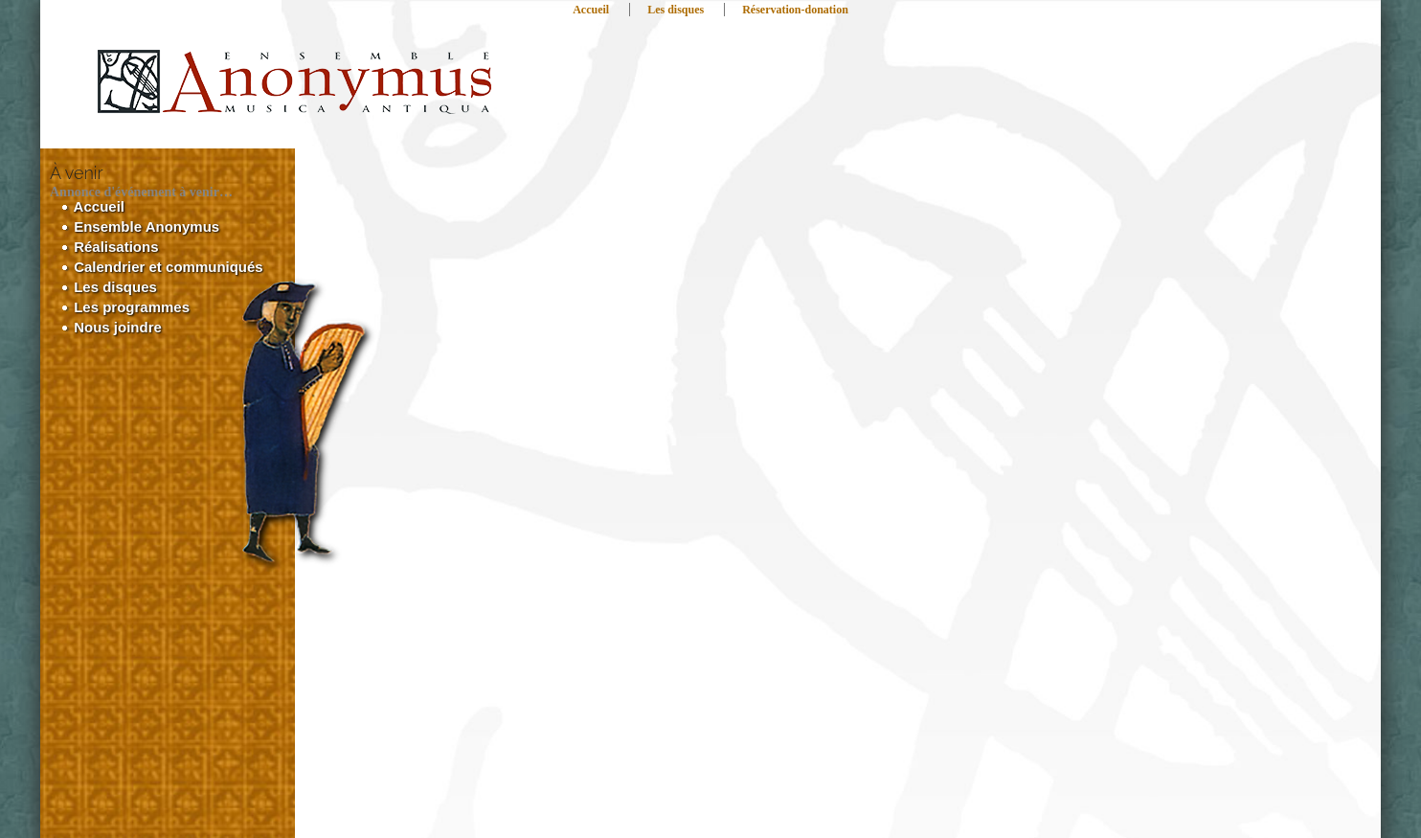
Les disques (675, 9)
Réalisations (110, 246)
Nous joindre (111, 327)
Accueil (591, 9)
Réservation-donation (795, 9)
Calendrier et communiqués (162, 267)
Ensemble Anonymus (140, 226)
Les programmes (125, 307)
